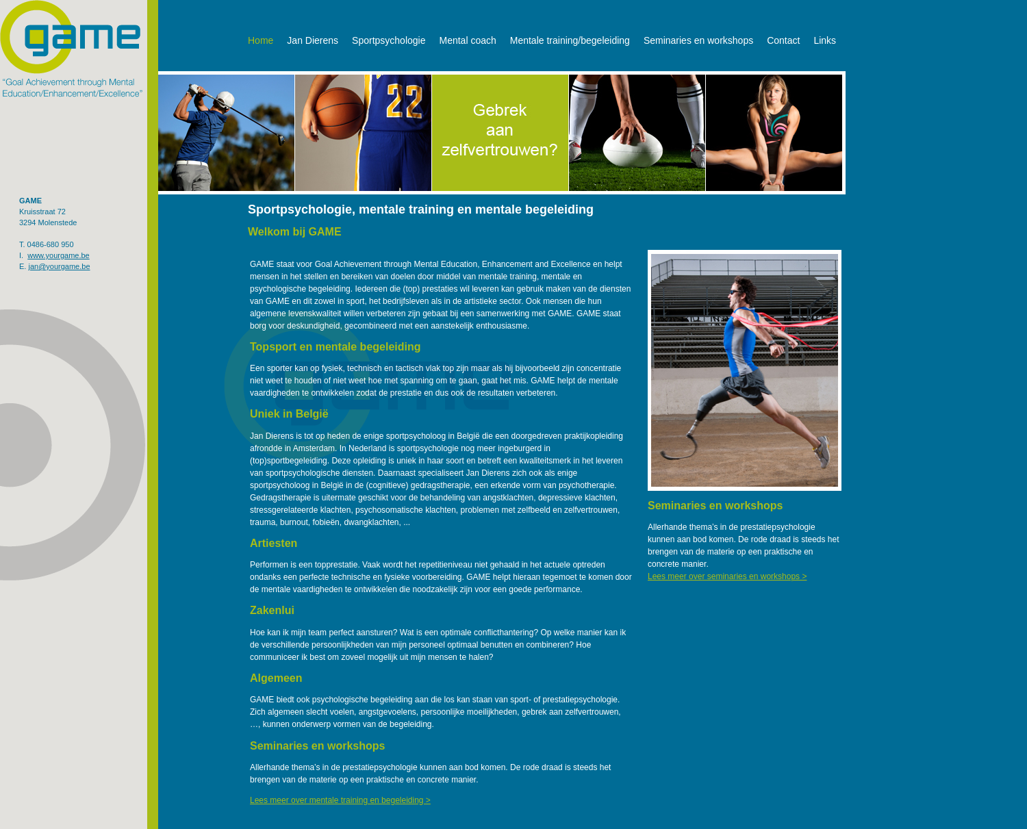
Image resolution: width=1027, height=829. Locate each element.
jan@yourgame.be (59, 266)
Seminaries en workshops (698, 40)
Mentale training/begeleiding (570, 40)
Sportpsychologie (388, 40)
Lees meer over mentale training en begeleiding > (340, 800)
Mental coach (467, 40)
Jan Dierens (312, 40)
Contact (783, 40)
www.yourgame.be (58, 255)
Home (260, 40)
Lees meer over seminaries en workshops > (727, 576)
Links (824, 40)
